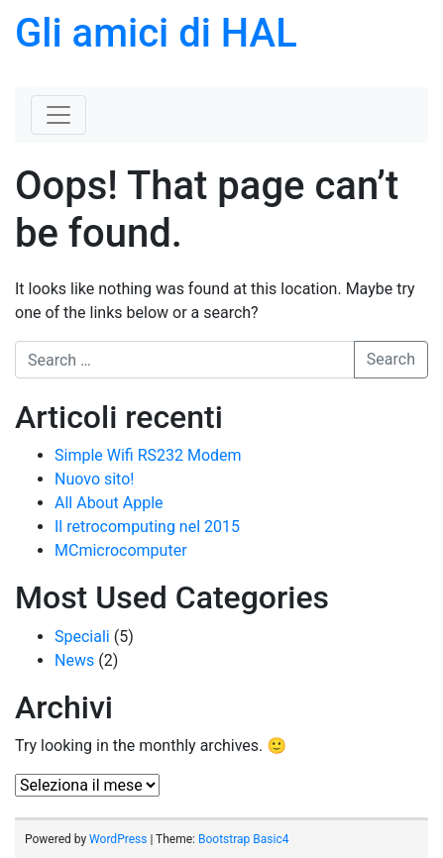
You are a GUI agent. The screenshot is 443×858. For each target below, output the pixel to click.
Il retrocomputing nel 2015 (147, 526)
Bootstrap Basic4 (243, 839)
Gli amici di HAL (156, 33)
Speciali (82, 636)
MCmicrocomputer (121, 550)
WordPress (118, 839)
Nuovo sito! (94, 479)
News (74, 660)
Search (391, 359)
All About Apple (109, 502)
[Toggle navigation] (58, 115)
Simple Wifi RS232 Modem (148, 455)
